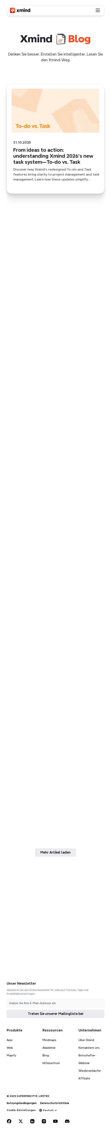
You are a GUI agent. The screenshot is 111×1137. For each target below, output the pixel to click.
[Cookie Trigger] (21, 1110)
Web (10, 1047)
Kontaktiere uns (89, 1047)
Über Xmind (86, 1040)
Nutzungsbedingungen (22, 1103)
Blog (45, 1055)
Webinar (84, 1063)
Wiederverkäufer (89, 1070)
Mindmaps (49, 1040)
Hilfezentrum (51, 1063)
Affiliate (84, 1078)
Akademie (49, 1047)
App (9, 1040)
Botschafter (86, 1055)
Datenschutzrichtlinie (54, 1103)
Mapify (11, 1055)
